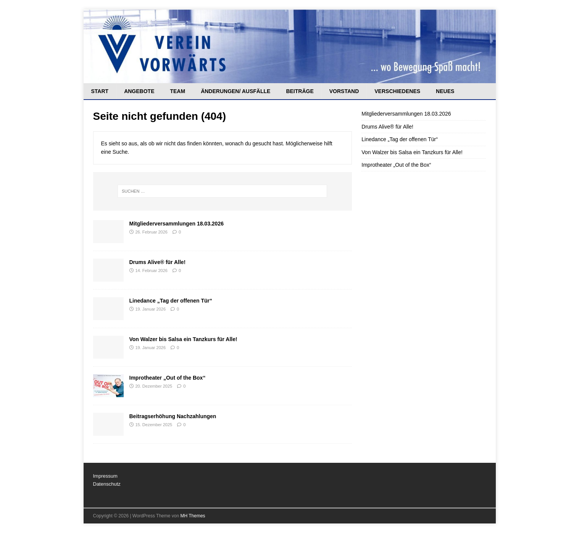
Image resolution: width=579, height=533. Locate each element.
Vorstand (344, 91)
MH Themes (192, 516)
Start (100, 91)
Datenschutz (107, 484)
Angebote (139, 91)
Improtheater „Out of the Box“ (167, 378)
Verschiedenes (397, 91)
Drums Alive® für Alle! (157, 262)
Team (177, 91)
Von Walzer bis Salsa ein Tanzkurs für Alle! (183, 339)
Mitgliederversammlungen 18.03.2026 (176, 224)
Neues (445, 91)
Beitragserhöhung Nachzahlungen (172, 416)
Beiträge (299, 91)
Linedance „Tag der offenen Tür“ (171, 301)
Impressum (105, 476)
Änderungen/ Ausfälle (235, 91)
